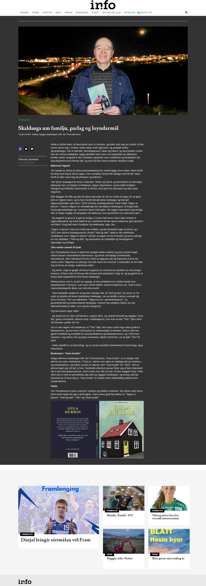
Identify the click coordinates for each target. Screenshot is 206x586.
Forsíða (24, 13)
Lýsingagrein (24, 120)
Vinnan (68, 13)
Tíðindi (35, 13)
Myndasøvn (82, 13)
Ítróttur (47, 13)
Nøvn (58, 13)
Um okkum (129, 13)
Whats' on (146, 13)
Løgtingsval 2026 (111, 13)
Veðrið (95, 13)
